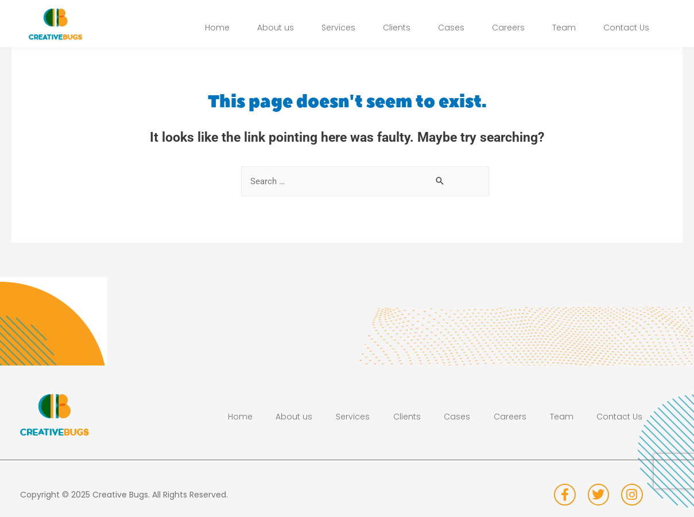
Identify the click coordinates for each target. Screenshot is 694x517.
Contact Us (626, 30)
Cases (451, 30)
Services (338, 30)
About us (275, 30)
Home (217, 30)
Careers (508, 30)
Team (564, 30)
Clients (396, 30)
